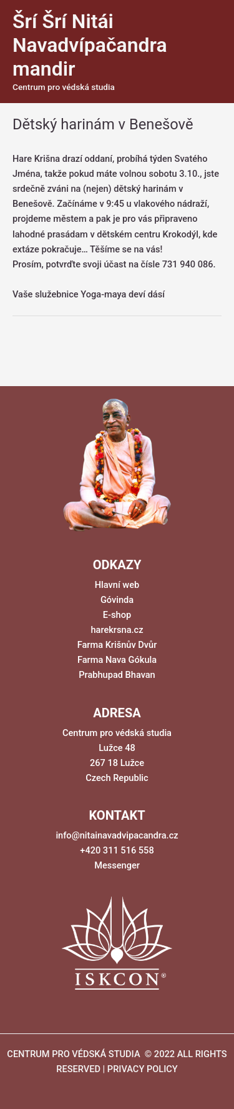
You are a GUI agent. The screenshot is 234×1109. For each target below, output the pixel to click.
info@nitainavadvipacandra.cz (117, 835)
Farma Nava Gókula (117, 659)
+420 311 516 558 (117, 850)
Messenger (117, 865)
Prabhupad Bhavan (117, 674)
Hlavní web (117, 584)
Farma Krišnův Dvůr (117, 644)
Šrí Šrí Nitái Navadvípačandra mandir (89, 45)
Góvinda (117, 599)
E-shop (117, 614)
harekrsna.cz (116, 629)
